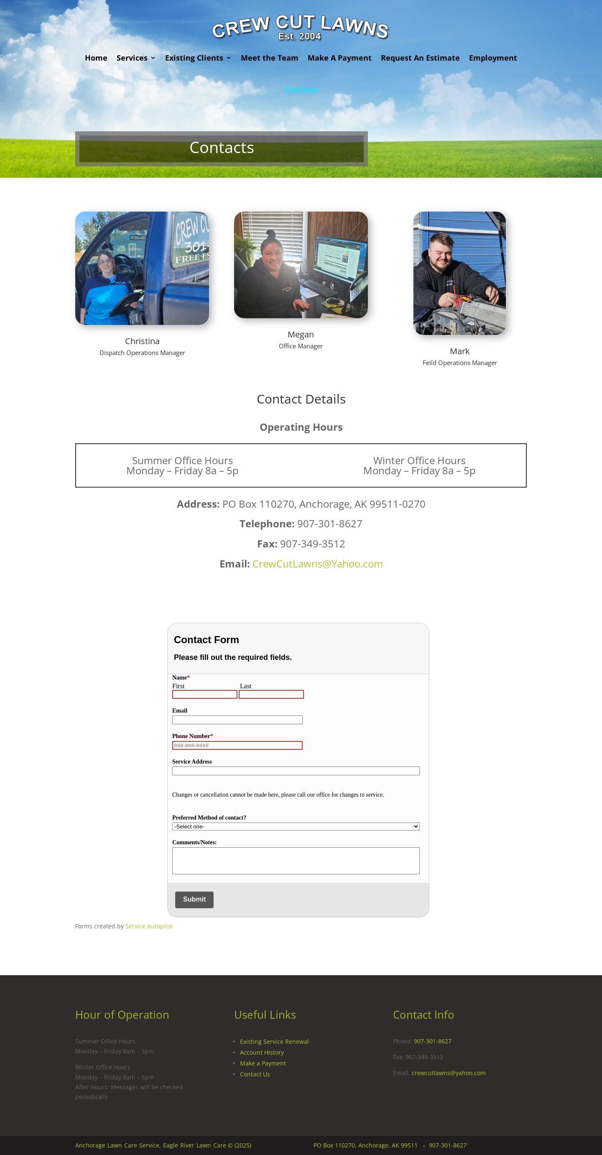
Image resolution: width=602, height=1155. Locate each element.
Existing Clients (194, 58)
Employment (493, 58)
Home (96, 58)
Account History (262, 1052)
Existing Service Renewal (274, 1041)
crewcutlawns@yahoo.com (449, 1073)
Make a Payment (263, 1063)
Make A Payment (340, 58)
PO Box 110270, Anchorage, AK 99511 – (371, 1145)
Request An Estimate (420, 58)
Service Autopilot (149, 926)
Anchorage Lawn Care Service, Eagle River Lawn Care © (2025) (163, 1145)
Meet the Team (269, 58)
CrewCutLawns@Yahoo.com (318, 563)
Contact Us (255, 1074)
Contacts (301, 89)
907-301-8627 (433, 1041)
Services (132, 58)
